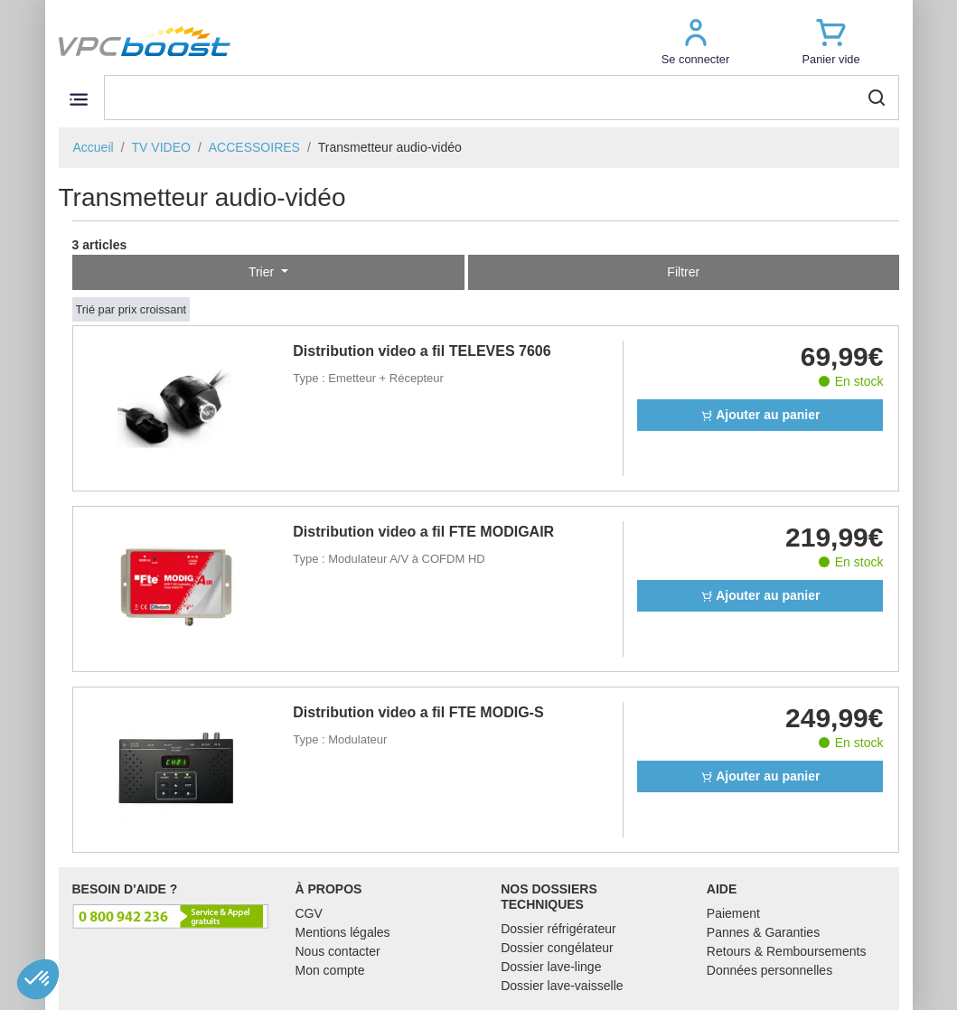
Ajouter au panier (760, 414)
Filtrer (683, 272)
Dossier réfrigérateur (558, 928)
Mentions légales (343, 932)
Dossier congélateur (557, 947)
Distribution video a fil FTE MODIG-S (418, 712)
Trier (263, 272)
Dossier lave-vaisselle (562, 985)
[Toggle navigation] (79, 99)
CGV (309, 913)
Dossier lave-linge (551, 966)
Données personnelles (769, 970)
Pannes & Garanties (763, 932)
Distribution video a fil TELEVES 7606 (421, 351)
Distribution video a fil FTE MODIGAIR (423, 531)
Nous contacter (338, 951)
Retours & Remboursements (787, 951)
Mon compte (330, 970)
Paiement (733, 913)
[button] (696, 41)
